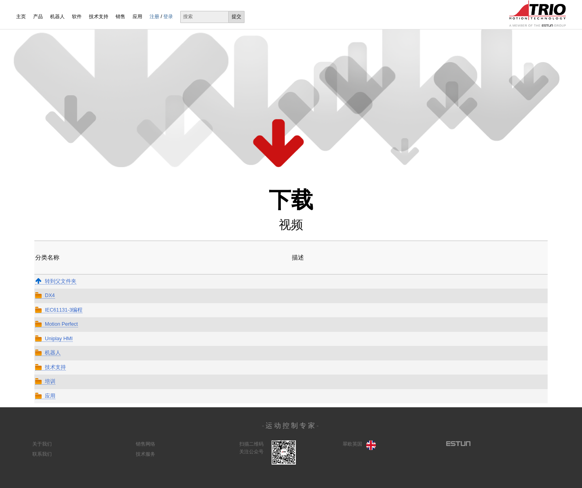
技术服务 (145, 454)
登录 (168, 16)
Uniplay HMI (54, 338)
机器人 (57, 16)
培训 (45, 381)
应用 (137, 16)
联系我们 (42, 454)
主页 (21, 16)
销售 (120, 16)
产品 (38, 16)
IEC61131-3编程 (58, 310)
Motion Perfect (56, 324)
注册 (154, 16)
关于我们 (42, 444)
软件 (77, 16)
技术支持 (98, 16)
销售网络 (145, 444)
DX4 (45, 295)
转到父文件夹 (55, 281)
